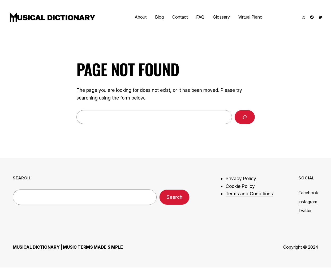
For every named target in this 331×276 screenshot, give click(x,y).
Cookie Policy (240, 186)
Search (174, 197)
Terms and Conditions (249, 193)
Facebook (308, 192)
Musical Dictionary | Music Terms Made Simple (68, 247)
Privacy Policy (241, 178)
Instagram (307, 201)
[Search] (245, 117)
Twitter (305, 210)
